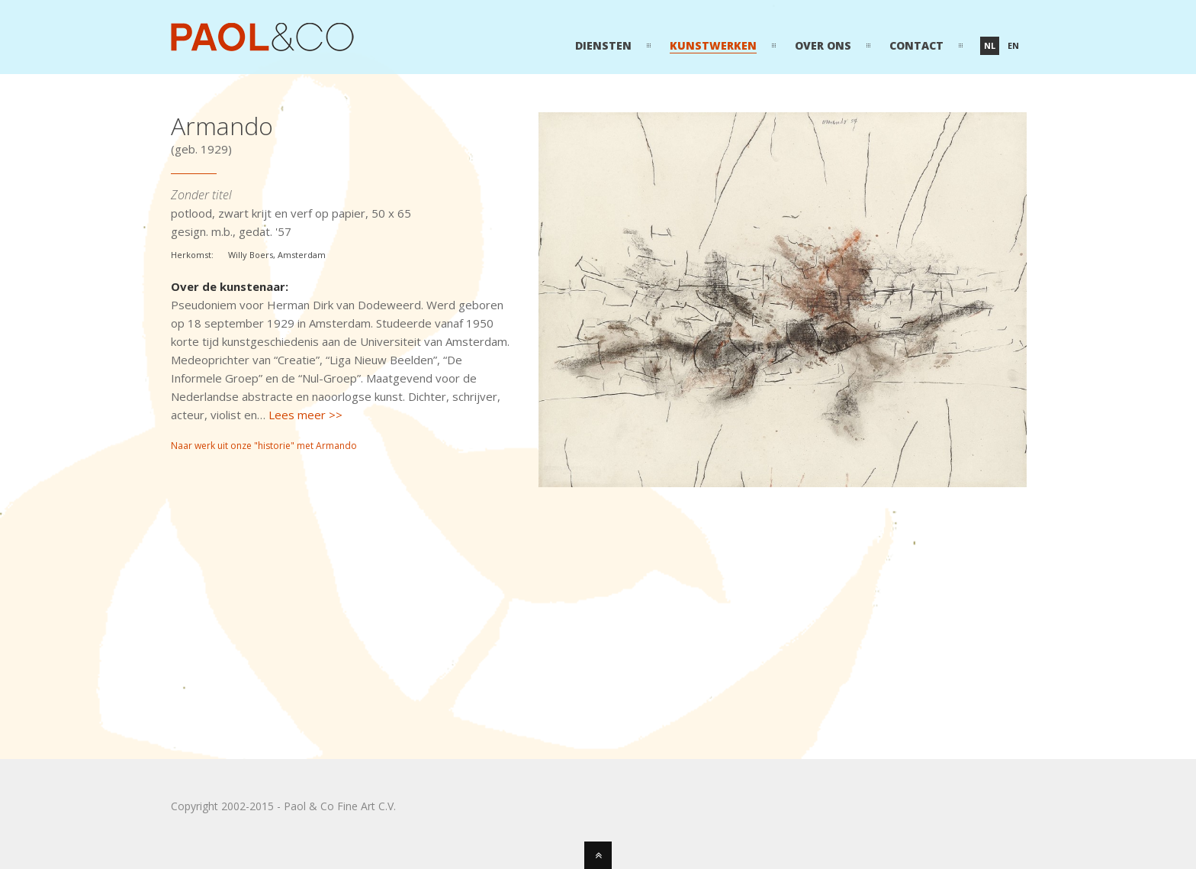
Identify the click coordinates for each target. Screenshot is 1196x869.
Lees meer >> (305, 414)
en (1013, 45)
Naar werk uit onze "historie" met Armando (264, 445)
